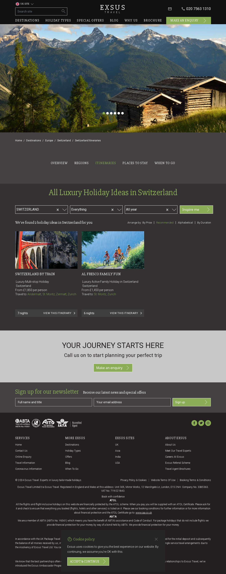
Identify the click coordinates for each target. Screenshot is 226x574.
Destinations (27, 20)
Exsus (113, 9)
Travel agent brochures (178, 468)
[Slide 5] (118, 113)
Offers (68, 456)
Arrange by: (134, 222)
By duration (204, 222)
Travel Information (25, 462)
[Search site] (37, 11)
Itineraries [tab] (105, 163)
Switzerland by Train (35, 274)
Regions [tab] (81, 163)
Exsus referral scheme (177, 462)
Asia (117, 450)
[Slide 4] (115, 113)
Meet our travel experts (178, 450)
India (118, 456)
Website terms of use (163, 480)
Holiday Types (73, 450)
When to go (71, 468)
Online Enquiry (23, 456)
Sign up (191, 402)
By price (147, 222)
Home (18, 140)
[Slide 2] (107, 113)
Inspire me (196, 209)
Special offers (90, 20)
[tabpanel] (113, 248)
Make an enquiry (188, 21)
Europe (49, 140)
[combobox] (46, 208)
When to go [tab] (165, 163)
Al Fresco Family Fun (101, 274)
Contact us (21, 450)
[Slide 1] (103, 113)
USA (117, 462)
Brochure (153, 20)
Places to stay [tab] (135, 163)
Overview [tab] (59, 163)
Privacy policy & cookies (133, 480)
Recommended (165, 222)
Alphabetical (185, 222)
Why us (131, 20)
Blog (114, 20)
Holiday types (58, 20)
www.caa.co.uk (144, 512)
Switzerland (64, 140)
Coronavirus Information (28, 468)
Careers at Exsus (174, 456)
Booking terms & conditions (195, 480)
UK (117, 444)
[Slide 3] (111, 113)
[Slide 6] (122, 113)
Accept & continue (88, 561)
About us (170, 444)
